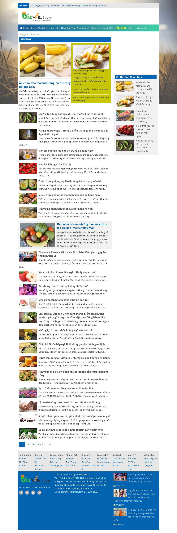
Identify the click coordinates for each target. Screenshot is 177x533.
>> (50, 444)
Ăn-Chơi (117, 455)
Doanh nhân (56, 455)
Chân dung (55, 458)
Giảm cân (86, 458)
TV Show (132, 462)
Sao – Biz (39, 455)
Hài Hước (148, 462)
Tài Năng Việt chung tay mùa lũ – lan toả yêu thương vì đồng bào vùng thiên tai (68, 5)
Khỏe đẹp (86, 455)
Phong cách (72, 455)
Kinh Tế (22, 458)
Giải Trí (131, 455)
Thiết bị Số (102, 465)
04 (39, 444)
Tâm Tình (70, 465)
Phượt (116, 465)
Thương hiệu (56, 465)
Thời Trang (71, 462)
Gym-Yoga (86, 462)
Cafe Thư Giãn (119, 458)
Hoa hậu (39, 465)
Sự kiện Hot (25, 455)
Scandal (38, 469)
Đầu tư (53, 462)
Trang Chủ (24, 34)
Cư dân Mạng (103, 462)
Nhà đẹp (70, 458)
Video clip (149, 455)
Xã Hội (22, 465)
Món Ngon (118, 462)
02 (28, 444)
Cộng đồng (149, 465)
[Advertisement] (105, 16)
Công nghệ (102, 455)
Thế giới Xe (102, 458)
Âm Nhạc (132, 458)
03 (33, 444)
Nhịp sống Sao (151, 458)
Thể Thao (23, 462)
